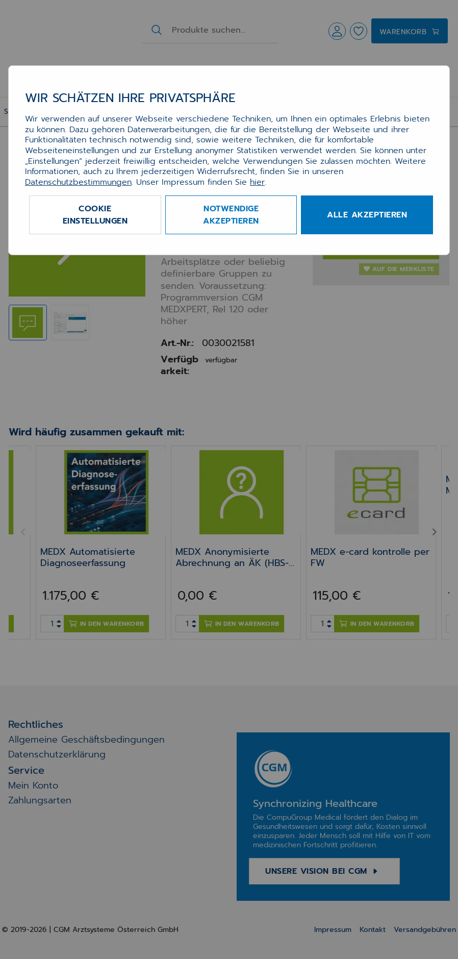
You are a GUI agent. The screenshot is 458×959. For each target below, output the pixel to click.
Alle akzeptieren (367, 215)
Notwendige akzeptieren (231, 215)
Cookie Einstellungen (95, 215)
